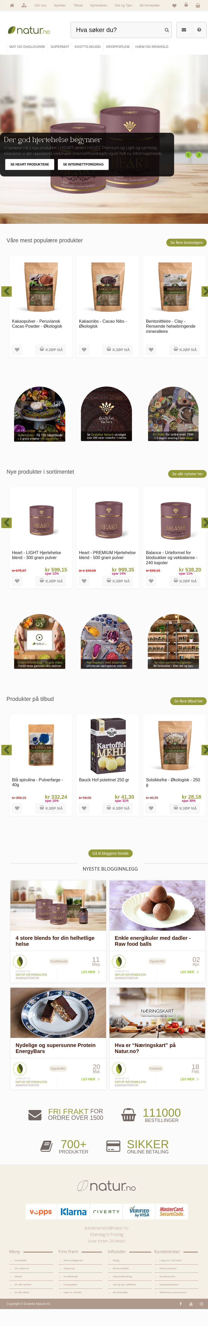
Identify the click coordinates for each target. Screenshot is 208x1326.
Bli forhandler (150, 5)
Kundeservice (167, 1282)
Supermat (69, 1274)
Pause (200, 132)
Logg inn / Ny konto (171, 1266)
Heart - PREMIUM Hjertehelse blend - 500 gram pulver (107, 561)
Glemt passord (168, 1274)
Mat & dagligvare (73, 1266)
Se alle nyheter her (187, 480)
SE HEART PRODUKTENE (29, 171)
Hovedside (20, 1266)
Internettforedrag (122, 1282)
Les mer (88, 978)
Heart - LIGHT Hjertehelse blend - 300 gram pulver (36, 561)
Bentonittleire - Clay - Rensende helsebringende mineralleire (170, 332)
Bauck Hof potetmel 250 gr (104, 786)
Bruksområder (121, 1274)
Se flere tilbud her (188, 707)
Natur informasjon (31, 980)
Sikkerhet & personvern (173, 1298)
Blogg (116, 1266)
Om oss (40, 5)
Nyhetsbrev (98, 5)
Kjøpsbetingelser (169, 1290)
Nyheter (60, 5)
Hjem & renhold (72, 1298)
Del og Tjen (123, 5)
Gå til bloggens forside (110, 860)
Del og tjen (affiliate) (124, 1290)
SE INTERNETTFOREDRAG (83, 171)
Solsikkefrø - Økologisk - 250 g (173, 788)
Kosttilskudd (71, 1282)
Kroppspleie (70, 1290)
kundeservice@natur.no (107, 1234)
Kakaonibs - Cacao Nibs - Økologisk (103, 330)
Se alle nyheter (23, 1290)
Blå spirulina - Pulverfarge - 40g (37, 788)
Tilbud (78, 5)
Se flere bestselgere (186, 249)
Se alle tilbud (21, 1298)
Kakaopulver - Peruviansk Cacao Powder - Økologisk (37, 330)
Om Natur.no (21, 1274)
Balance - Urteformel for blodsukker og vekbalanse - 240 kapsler (172, 563)
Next (199, 161)
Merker (18, 1282)
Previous (188, 161)
